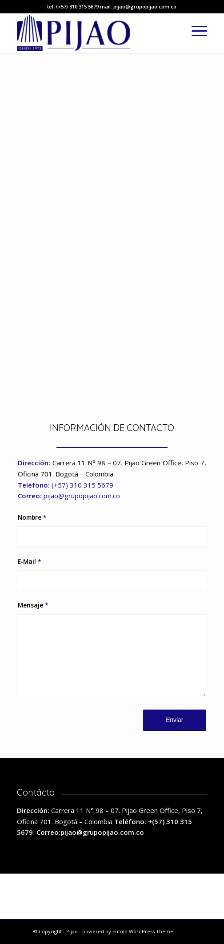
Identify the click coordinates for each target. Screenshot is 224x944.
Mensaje (33, 605)
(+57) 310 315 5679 (82, 484)
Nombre (32, 517)
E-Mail (29, 561)
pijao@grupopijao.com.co (82, 495)
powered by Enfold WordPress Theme (127, 931)
